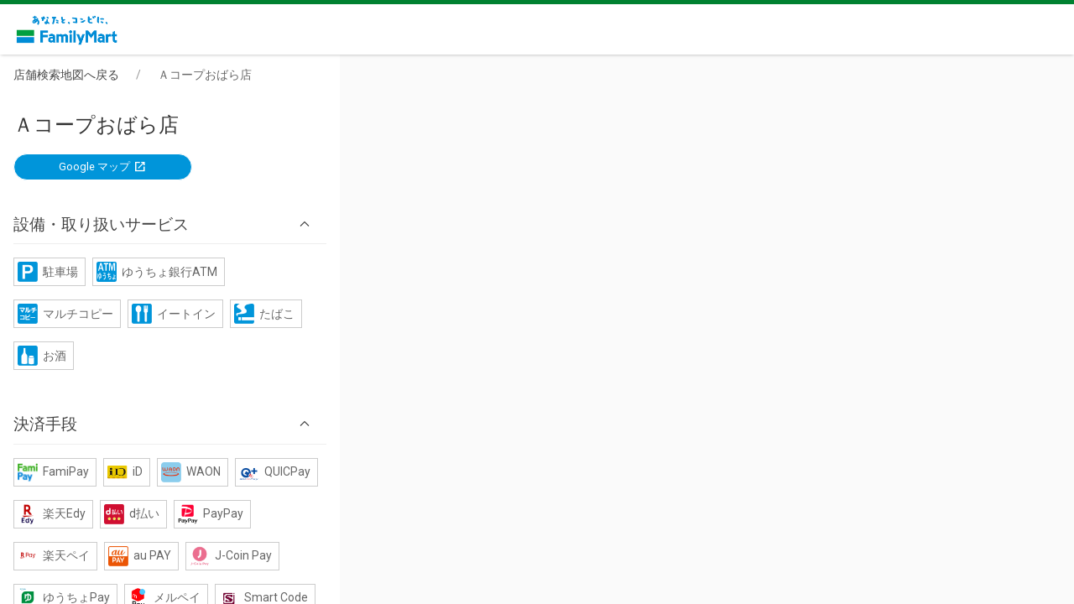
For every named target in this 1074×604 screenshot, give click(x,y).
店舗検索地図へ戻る (160, 74)
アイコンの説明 (540, 471)
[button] (537, 184)
